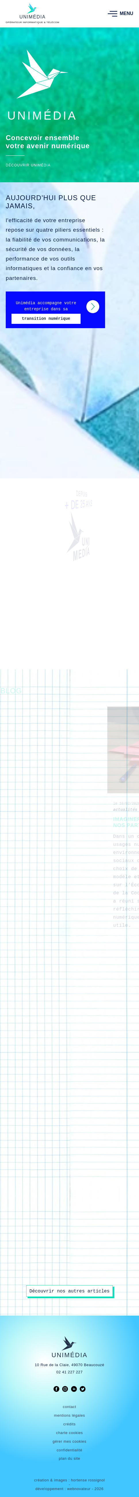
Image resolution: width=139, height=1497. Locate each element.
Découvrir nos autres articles (69, 1291)
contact (69, 1407)
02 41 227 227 (69, 1372)
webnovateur (79, 1489)
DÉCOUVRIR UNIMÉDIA (28, 165)
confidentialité (69, 1450)
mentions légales (69, 1415)
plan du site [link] (69, 1458)
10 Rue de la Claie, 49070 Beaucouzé (69, 1365)
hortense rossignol (88, 1480)
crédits (69, 1424)
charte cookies (69, 1433)
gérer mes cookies (69, 1441)
